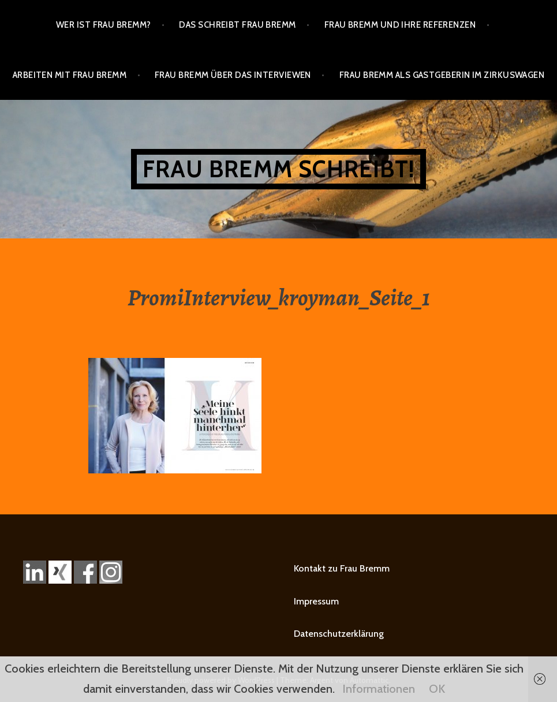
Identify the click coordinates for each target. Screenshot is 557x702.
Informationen (378, 689)
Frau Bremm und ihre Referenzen (400, 25)
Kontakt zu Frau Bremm (342, 568)
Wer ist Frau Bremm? (103, 25)
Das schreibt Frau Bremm (237, 25)
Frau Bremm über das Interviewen (233, 75)
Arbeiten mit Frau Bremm (69, 75)
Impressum (316, 601)
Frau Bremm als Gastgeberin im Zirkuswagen (441, 75)
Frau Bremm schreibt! (278, 169)
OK (437, 689)
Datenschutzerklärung (339, 633)
